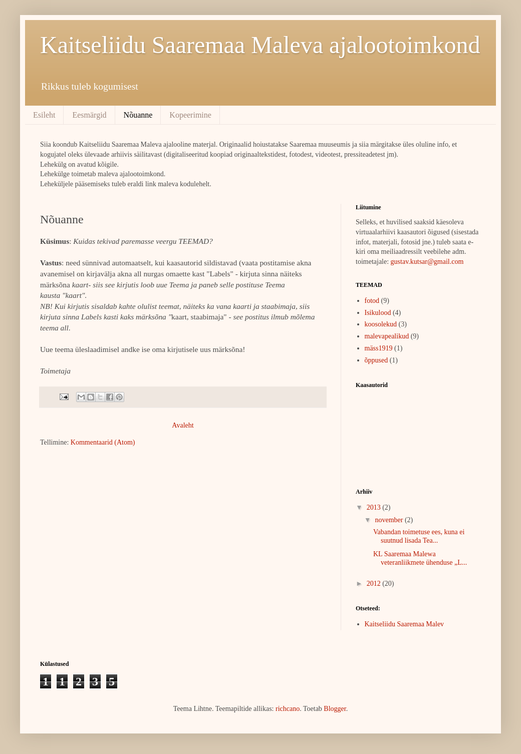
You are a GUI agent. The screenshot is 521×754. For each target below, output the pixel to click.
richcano (288, 708)
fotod (372, 300)
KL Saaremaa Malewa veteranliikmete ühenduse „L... (420, 558)
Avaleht (182, 425)
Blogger (335, 708)
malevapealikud (387, 336)
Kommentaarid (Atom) (103, 442)
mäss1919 (379, 348)
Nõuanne (138, 115)
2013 (375, 507)
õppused (376, 360)
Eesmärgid (89, 115)
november (389, 520)
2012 (375, 583)
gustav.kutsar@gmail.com (427, 261)
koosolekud (381, 324)
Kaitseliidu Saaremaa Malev (404, 624)
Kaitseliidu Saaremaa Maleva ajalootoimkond (260, 45)
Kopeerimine (190, 115)
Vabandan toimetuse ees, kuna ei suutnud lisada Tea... (418, 536)
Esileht (44, 115)
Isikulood (378, 312)
